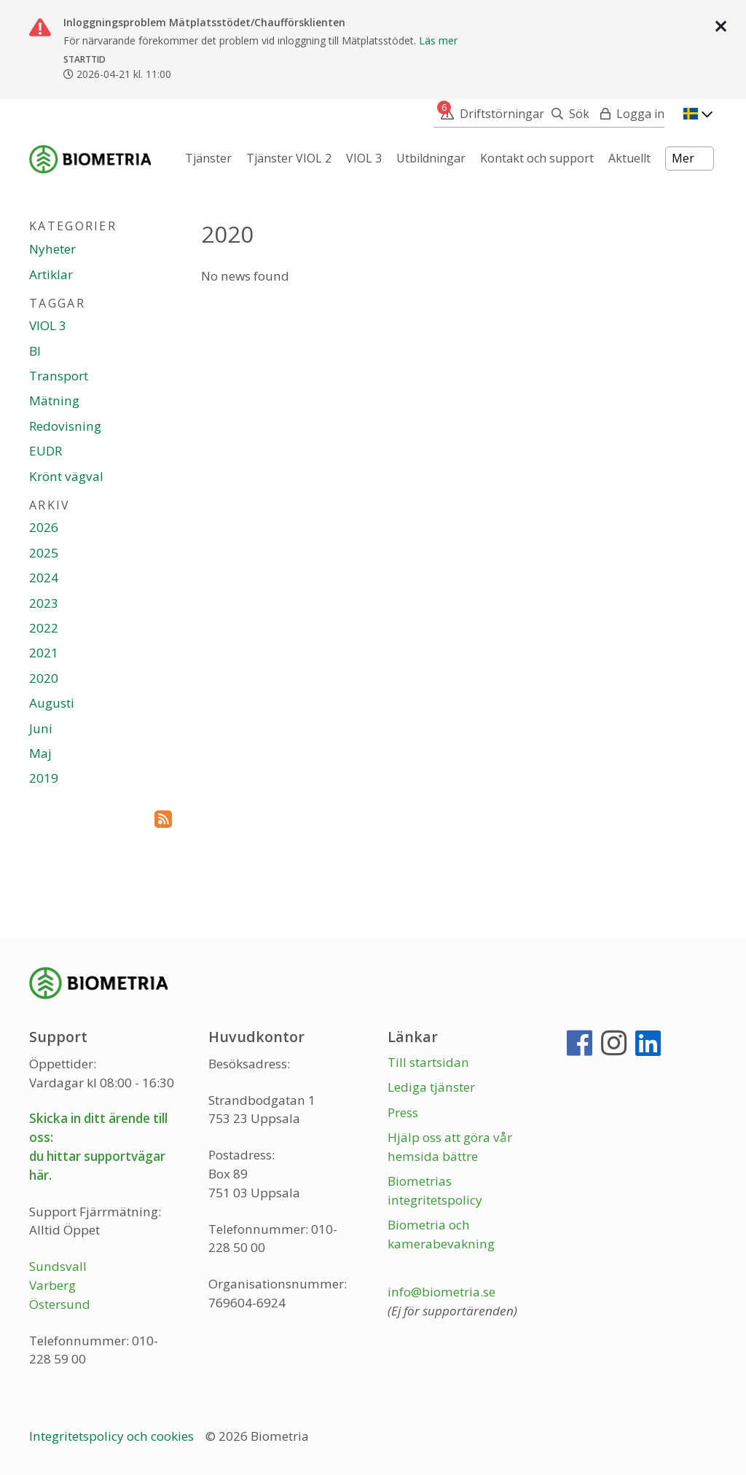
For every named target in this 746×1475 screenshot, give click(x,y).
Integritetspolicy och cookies (113, 1436)
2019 (43, 778)
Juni (40, 728)
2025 (43, 552)
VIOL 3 (47, 325)
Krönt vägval (66, 476)
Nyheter (52, 248)
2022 (43, 627)
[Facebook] (579, 1049)
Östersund (59, 1304)
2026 (43, 527)
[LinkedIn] (648, 1049)
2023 (43, 603)
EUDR (45, 450)
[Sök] (566, 113)
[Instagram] (614, 1049)
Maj (40, 753)
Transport (58, 375)
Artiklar (51, 274)
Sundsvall (58, 1266)
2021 (43, 652)
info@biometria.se (441, 1291)
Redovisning (65, 426)
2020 (43, 678)
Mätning (54, 400)
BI (35, 351)
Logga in (640, 114)
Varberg (52, 1285)
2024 (43, 577)
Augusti (51, 703)
